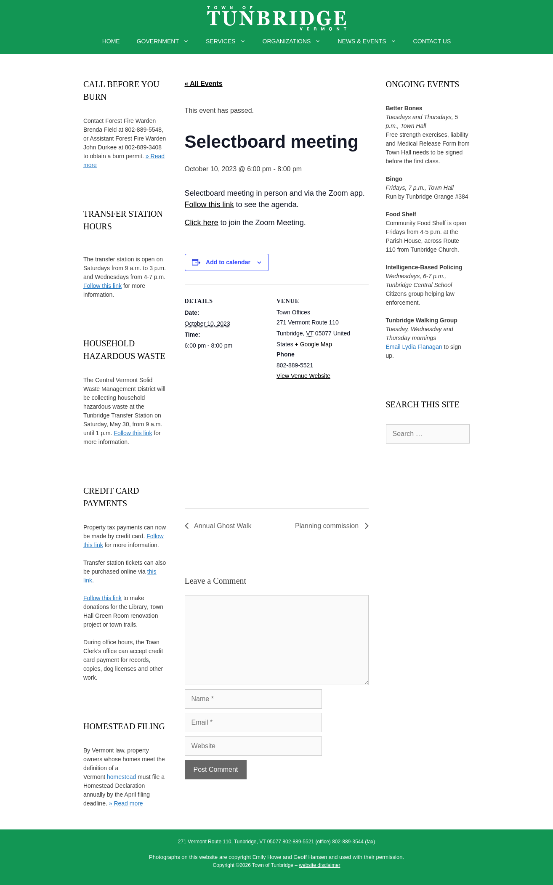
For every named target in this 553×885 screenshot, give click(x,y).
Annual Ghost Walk (222, 525)
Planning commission (328, 525)
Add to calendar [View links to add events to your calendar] (228, 262)
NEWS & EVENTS (371, 41)
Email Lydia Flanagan (414, 346)
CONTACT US (432, 41)
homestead (121, 776)
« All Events (204, 83)
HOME (111, 41)
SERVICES (230, 41)
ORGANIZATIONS (296, 41)
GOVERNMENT (167, 41)
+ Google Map (313, 344)
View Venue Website (303, 375)
